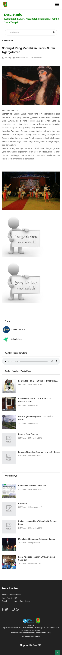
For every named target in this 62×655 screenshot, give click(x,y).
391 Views (22, 385)
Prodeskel (22, 503)
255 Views (22, 489)
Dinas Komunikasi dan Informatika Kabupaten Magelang (31, 633)
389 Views (22, 423)
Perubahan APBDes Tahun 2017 (32, 485)
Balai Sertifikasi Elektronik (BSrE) (34, 628)
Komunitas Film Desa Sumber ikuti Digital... (38, 381)
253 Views (22, 543)
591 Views (22, 456)
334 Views (22, 405)
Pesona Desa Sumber (28, 434)
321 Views (22, 438)
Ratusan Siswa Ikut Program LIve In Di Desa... (39, 452)
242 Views (22, 528)
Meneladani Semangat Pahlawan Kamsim (37, 539)
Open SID (35, 645)
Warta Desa (7, 40)
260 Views (22, 507)
